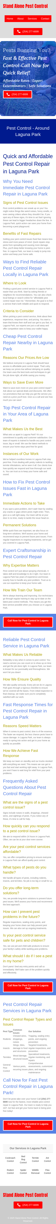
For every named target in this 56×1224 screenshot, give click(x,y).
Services (32, 18)
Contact (45, 18)
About (20, 18)
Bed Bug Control (23, 1159)
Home (10, 18)
